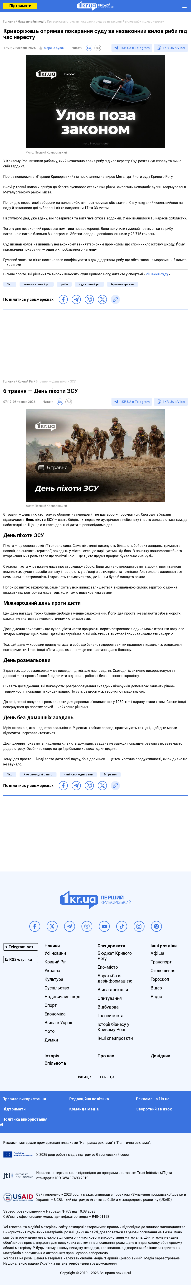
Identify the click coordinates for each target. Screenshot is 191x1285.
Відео (156, 988)
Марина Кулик (54, 48)
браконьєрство (122, 284)
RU (98, 48)
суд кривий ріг (89, 284)
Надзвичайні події (63, 996)
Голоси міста (110, 1015)
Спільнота (55, 1063)
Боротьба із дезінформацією (115, 978)
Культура (54, 979)
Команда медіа (84, 1109)
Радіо (156, 996)
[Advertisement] (95, 344)
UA (89, 48)
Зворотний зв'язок (154, 1109)
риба (64, 284)
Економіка (55, 1014)
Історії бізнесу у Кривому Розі (113, 1027)
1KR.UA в (135, 48)
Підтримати (20, 5)
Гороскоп (160, 979)
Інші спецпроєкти (115, 1038)
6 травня (110, 774)
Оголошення (163, 970)
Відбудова (108, 1007)
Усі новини (55, 953)
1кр (9, 284)
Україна (52, 970)
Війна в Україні (60, 1022)
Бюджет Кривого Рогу (115, 956)
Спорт (51, 1005)
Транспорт (161, 962)
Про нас (106, 1055)
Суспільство (57, 988)
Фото (50, 1031)
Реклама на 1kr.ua (152, 1099)
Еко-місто (108, 967)
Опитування (110, 998)
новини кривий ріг (36, 284)
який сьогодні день (78, 774)
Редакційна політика (89, 1099)
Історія (52, 1055)
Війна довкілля (113, 989)
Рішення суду (157, 274)
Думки (51, 1040)
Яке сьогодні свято (38, 774)
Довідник (160, 1055)
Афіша (157, 953)
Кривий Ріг (55, 962)
